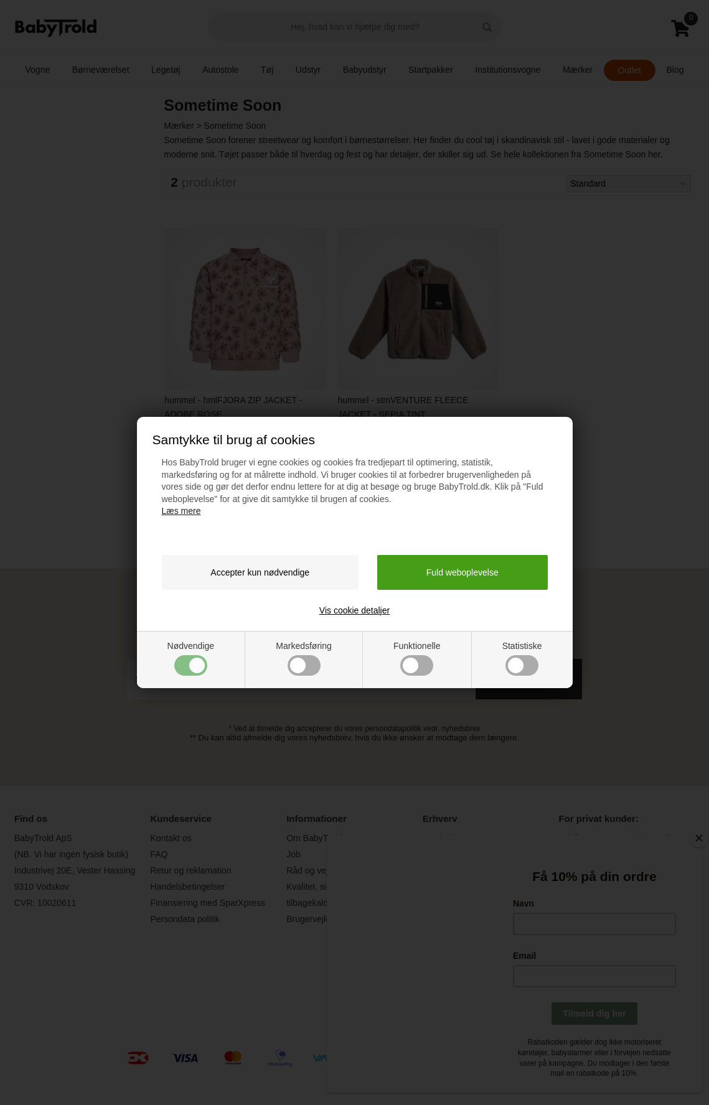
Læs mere (181, 511)
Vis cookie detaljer (354, 610)
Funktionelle (417, 658)
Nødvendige (191, 658)
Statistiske (522, 658)
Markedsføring (303, 658)
